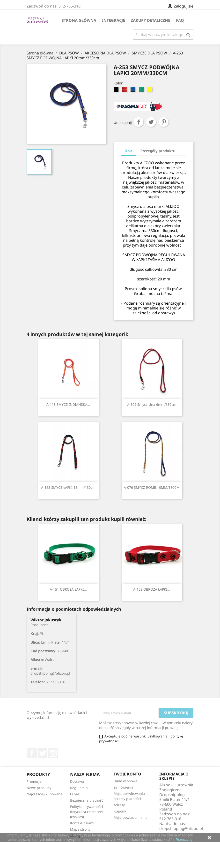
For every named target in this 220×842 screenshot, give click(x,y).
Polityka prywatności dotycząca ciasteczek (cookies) (86, 811)
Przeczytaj (184, 839)
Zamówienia (123, 787)
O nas (75, 794)
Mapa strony (80, 829)
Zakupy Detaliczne (150, 20)
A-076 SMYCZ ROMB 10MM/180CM (152, 487)
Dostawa (77, 781)
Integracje (113, 20)
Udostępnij (138, 122)
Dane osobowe (125, 781)
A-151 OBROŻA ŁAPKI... (68, 589)
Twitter (42, 753)
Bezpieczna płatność (86, 800)
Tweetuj (151, 122)
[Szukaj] (163, 35)
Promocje (34, 781)
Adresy (119, 805)
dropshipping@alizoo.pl (181, 828)
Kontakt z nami (82, 823)
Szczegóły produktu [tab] (158, 150)
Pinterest (164, 122)
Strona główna (79, 20)
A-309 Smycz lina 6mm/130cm (151, 404)
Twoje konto (127, 774)
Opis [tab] (128, 150)
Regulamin (79, 787)
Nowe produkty (39, 787)
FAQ (180, 20)
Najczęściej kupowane (44, 794)
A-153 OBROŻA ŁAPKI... (151, 589)
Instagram (53, 753)
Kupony (120, 811)
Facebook (32, 753)
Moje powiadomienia (130, 817)
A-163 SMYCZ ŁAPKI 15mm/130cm (68, 487)
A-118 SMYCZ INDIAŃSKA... (68, 404)
